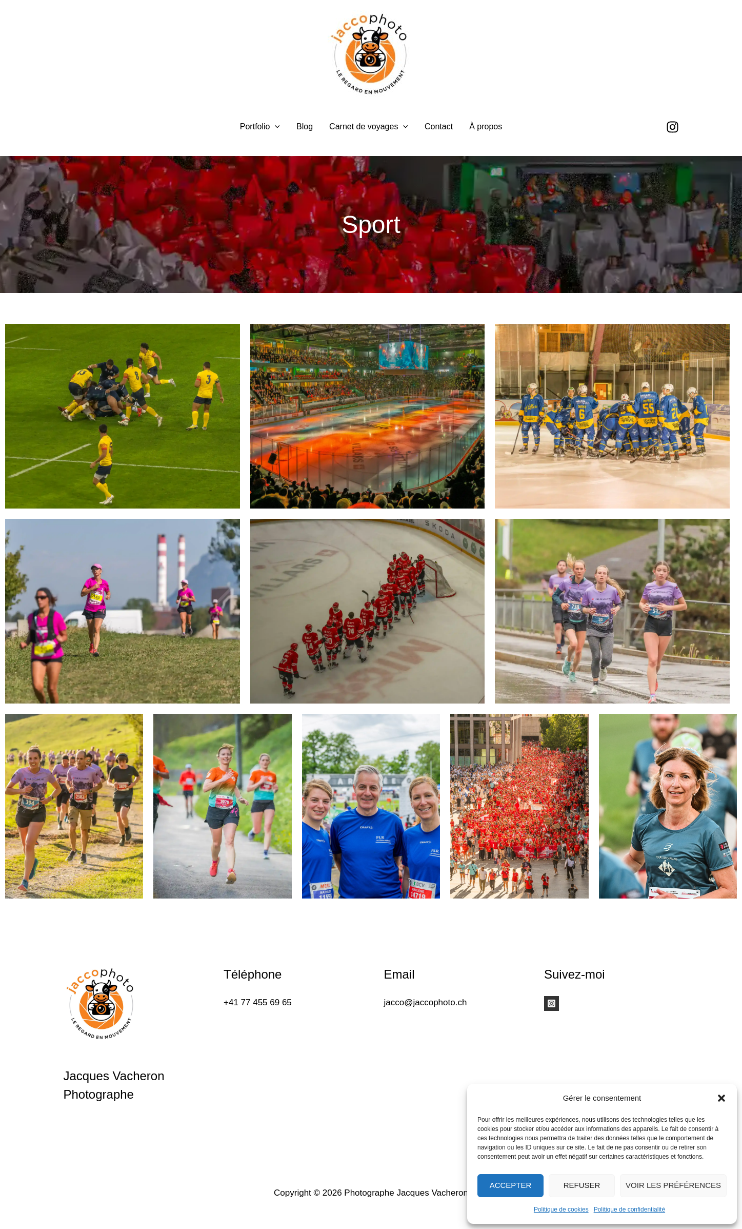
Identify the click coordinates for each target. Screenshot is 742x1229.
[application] (275, 126)
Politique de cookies (561, 1209)
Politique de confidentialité (629, 1209)
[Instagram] (672, 127)
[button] (721, 1098)
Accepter (511, 1185)
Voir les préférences (673, 1185)
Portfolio (260, 126)
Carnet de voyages (368, 126)
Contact (439, 126)
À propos (485, 126)
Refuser (582, 1185)
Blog (304, 126)
